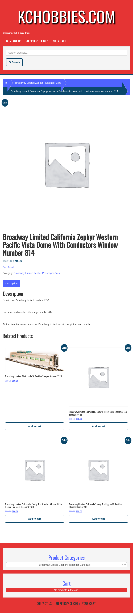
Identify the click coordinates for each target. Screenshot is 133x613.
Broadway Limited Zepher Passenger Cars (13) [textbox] (81, 564)
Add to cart (34, 426)
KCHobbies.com (66, 16)
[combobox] (66, 564)
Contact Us (13, 41)
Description (11, 283)
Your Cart (59, 41)
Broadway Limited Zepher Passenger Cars (38, 82)
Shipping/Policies (37, 41)
